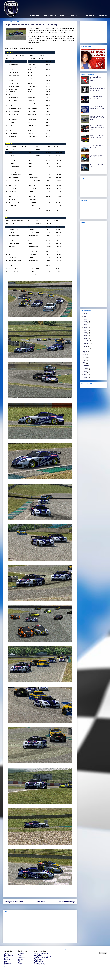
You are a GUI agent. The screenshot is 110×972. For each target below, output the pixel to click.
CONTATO (102, 15)
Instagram (21, 957)
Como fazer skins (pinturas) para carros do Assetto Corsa (97, 88)
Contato (6, 967)
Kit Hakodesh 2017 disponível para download (96, 78)
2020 (85, 322)
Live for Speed (38, 955)
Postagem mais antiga (66, 902)
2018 (85, 327)
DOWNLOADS (49, 15)
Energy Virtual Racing (41, 953)
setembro (86, 349)
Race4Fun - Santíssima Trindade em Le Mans (97, 136)
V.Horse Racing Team (41, 965)
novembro (86, 343)
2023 (85, 313)
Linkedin (20, 959)
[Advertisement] (40, 927)
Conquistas (7, 959)
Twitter (20, 963)
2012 (85, 372)
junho (85, 357)
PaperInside (38, 959)
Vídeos (6, 961)
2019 (85, 324)
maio (85, 360)
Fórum (20, 955)
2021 (85, 319)
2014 (85, 338)
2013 (85, 369)
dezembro (86, 341)
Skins (5, 965)
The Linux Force (39, 963)
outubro (85, 346)
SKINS (62, 15)
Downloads (7, 963)
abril (84, 363)
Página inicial (40, 902)
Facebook (21, 953)
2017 (85, 330)
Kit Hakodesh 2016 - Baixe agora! (96, 97)
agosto (85, 352)
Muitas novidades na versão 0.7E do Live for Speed (97, 117)
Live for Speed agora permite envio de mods (97, 107)
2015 (85, 335)
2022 (85, 316)
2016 (85, 333)
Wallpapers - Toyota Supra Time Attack (96, 156)
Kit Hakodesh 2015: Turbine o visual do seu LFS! (97, 127)
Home (6, 953)
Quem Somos (8, 955)
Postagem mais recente (14, 902)
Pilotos (6, 957)
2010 (85, 377)
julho (84, 354)
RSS (19, 961)
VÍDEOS (73, 15)
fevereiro (86, 365)
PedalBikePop (38, 961)
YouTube (21, 965)
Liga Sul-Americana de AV (42, 957)
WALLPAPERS (87, 15)
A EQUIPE (34, 15)
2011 (85, 374)
